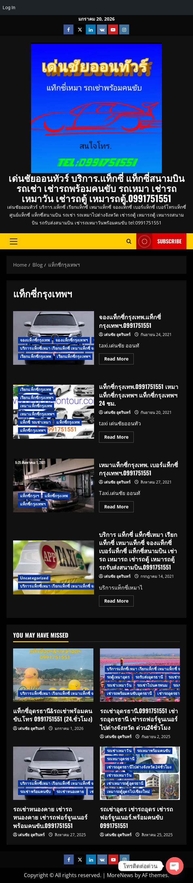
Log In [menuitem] (9, 7)
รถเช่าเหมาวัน (119, 685)
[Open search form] (128, 241)
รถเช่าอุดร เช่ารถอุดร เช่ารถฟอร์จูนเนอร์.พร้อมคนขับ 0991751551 (136, 816)
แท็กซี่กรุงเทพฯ (33, 430)
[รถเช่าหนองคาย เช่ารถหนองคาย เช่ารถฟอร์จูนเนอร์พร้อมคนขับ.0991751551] (53, 773)
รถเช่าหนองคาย (70, 791)
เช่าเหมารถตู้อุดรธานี (125, 783)
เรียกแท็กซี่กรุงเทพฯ (73, 356)
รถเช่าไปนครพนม (152, 685)
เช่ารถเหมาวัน (119, 775)
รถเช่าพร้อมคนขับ (35, 791)
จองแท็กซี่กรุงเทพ (35, 340)
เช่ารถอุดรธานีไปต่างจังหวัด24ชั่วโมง (139, 767)
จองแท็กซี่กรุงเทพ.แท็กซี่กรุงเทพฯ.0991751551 (130, 320)
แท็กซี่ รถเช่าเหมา (35, 422)
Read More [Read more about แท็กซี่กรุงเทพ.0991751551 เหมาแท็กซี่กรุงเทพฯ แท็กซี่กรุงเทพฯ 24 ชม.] (119, 436)
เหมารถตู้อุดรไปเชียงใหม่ (128, 791)
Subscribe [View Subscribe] (159, 241)
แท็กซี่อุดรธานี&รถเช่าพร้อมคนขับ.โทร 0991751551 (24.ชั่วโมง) (52, 714)
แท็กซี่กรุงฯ (29, 496)
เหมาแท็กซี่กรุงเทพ (36, 406)
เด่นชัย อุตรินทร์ (117, 334)
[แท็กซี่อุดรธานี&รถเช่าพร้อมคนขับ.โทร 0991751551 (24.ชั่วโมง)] (53, 675)
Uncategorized (34, 578)
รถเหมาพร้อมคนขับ (153, 750)
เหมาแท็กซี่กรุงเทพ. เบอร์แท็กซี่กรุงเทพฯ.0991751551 (53, 486)
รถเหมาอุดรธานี (120, 759)
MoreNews (120, 875)
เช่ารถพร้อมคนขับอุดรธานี (129, 693)
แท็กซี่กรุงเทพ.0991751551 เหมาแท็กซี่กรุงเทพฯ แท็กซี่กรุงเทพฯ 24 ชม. (138, 394)
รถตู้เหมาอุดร (118, 677)
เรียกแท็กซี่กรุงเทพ (35, 356)
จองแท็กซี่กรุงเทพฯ (71, 340)
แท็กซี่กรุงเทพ (68, 422)
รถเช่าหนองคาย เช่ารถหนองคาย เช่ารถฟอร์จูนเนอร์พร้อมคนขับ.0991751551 (50, 816)
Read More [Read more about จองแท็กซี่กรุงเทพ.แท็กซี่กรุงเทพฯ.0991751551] (119, 357)
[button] (14, 241)
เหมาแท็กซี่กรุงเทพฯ (37, 414)
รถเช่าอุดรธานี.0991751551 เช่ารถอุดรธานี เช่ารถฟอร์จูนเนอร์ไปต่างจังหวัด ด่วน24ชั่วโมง (139, 718)
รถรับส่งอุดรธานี (149, 677)
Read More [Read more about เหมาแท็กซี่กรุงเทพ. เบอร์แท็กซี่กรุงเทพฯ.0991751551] (119, 505)
